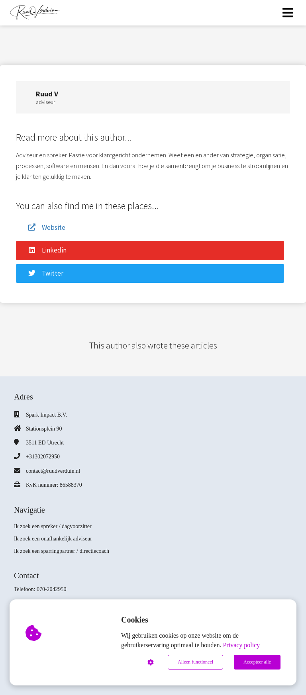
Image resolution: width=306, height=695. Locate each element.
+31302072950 (43, 457)
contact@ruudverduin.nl (53, 471)
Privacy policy (241, 645)
